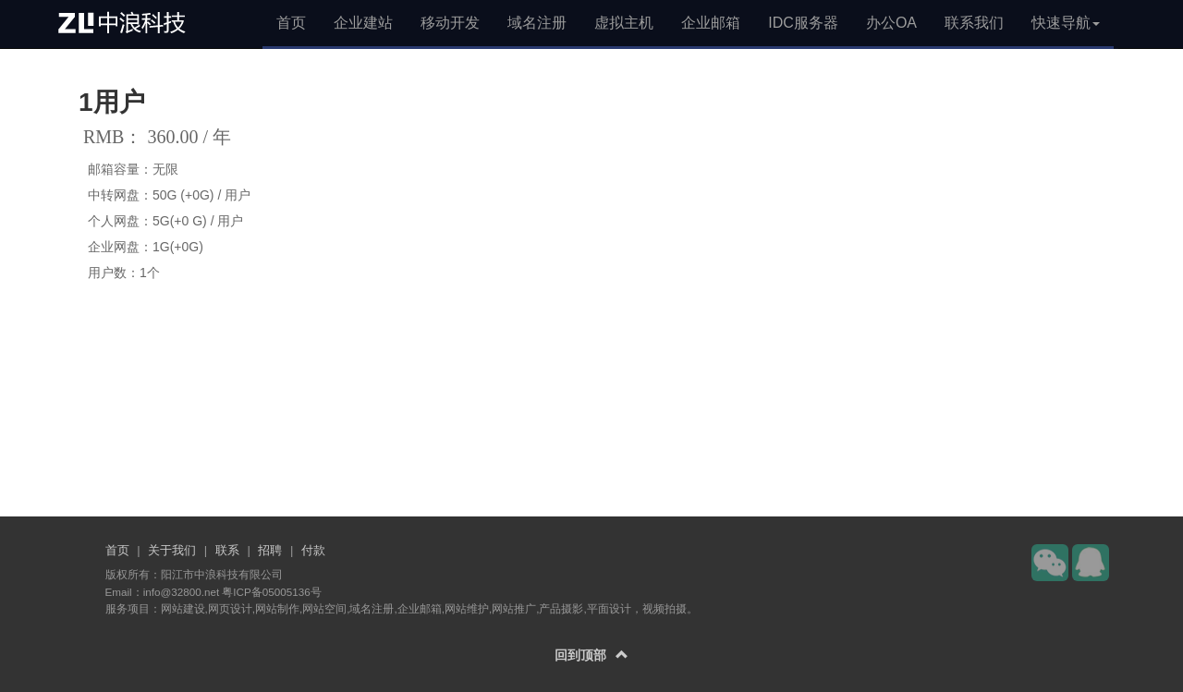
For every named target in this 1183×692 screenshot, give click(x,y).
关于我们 (172, 550)
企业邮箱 (710, 22)
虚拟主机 (623, 22)
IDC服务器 (803, 22)
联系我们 (974, 22)
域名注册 (537, 22)
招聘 (270, 550)
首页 (291, 22)
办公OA (891, 22)
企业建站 (363, 22)
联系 (227, 550)
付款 (313, 550)
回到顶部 (591, 655)
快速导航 (1065, 22)
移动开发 (450, 22)
